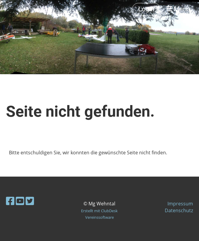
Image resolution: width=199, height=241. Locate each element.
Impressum (180, 203)
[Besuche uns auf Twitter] (30, 200)
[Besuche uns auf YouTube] (20, 200)
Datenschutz (179, 210)
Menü (178, 9)
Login (146, 9)
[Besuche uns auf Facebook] (10, 200)
